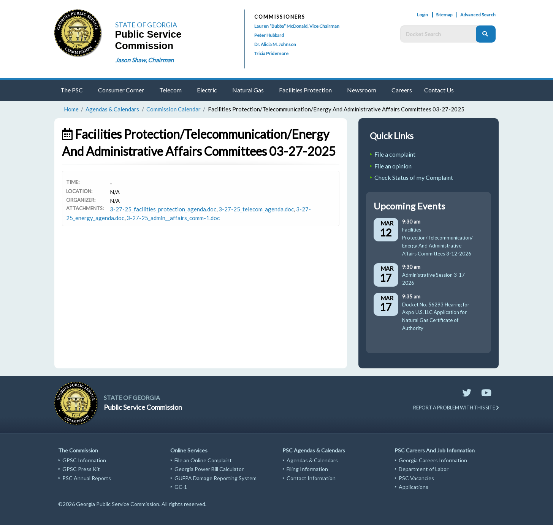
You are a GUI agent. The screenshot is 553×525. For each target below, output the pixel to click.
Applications (413, 487)
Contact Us (439, 90)
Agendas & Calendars (112, 109)
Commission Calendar (173, 109)
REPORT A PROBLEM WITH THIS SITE (456, 407)
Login (422, 14)
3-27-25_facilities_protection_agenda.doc (163, 209)
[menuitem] (73, 90)
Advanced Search (478, 14)
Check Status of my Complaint (413, 177)
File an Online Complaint (203, 460)
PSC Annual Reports (86, 478)
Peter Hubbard (269, 35)
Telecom (170, 90)
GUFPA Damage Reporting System (215, 478)
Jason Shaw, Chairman (144, 59)
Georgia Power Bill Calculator (209, 469)
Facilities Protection (305, 90)
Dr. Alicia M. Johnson (275, 44)
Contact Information (311, 478)
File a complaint (394, 154)
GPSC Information (84, 460)
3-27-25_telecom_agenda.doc (256, 209)
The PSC (71, 90)
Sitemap (444, 14)
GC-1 (180, 487)
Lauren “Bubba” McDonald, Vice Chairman (296, 26)
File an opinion (393, 166)
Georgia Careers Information (433, 460)
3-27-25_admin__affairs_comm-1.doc (173, 217)
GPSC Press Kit (81, 469)
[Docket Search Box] (440, 34)
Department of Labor (423, 469)
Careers (401, 90)
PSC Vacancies (416, 478)
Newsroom (361, 90)
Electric (207, 90)
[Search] (486, 34)
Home (71, 109)
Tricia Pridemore (271, 53)
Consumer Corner (121, 90)
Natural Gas (248, 90)
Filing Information (307, 469)
